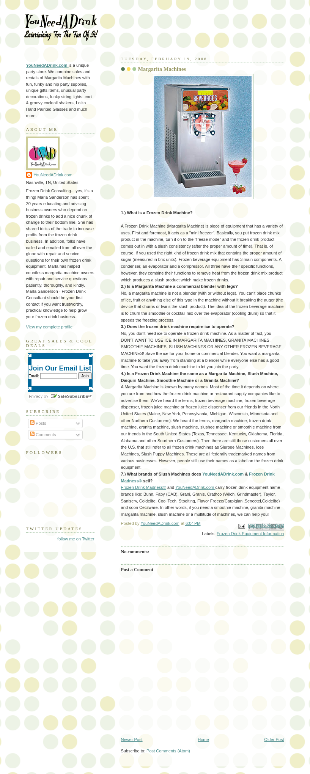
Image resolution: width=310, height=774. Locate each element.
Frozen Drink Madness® (143, 487)
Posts (38, 423)
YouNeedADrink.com (223, 474)
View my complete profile (49, 327)
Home (203, 739)
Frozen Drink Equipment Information (250, 533)
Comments (43, 434)
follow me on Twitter (75, 539)
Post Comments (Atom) (168, 751)
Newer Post (132, 739)
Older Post (274, 739)
